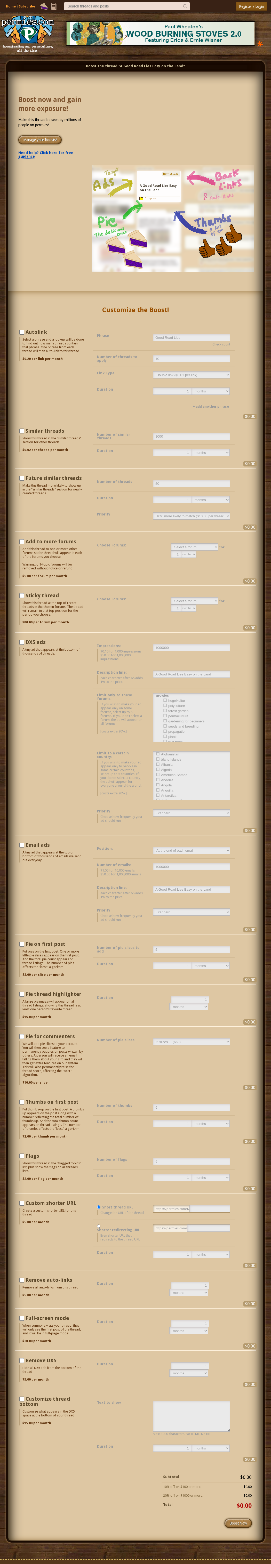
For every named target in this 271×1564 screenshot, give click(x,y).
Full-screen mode (47, 1318)
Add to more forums (51, 541)
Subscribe (27, 6)
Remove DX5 (41, 1360)
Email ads (38, 845)
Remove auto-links (49, 1280)
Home (11, 6)
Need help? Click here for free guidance (45, 154)
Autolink (36, 332)
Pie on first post (45, 944)
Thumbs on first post (52, 1102)
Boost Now (238, 1523)
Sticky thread (42, 595)
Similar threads (45, 431)
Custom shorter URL (51, 1203)
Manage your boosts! (40, 140)
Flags (32, 1156)
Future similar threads (54, 478)
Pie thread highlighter (53, 994)
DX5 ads (36, 642)
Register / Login (251, 6)
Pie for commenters (50, 1036)
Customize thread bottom (44, 1401)
